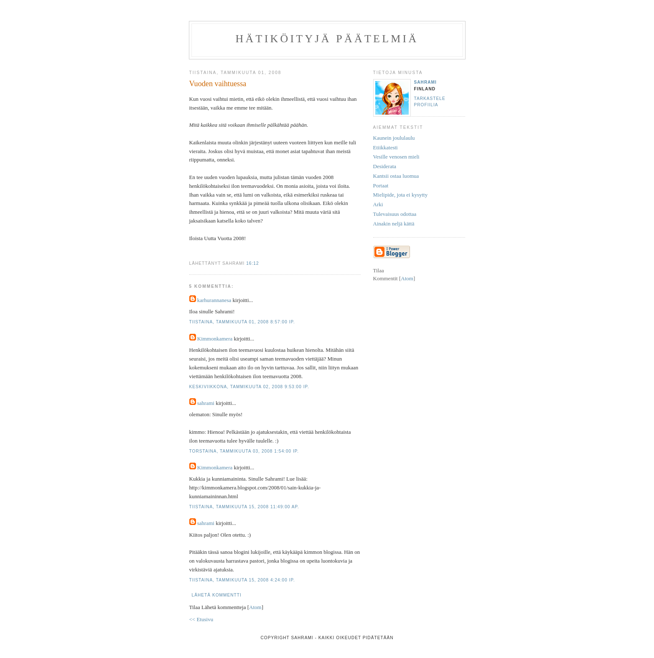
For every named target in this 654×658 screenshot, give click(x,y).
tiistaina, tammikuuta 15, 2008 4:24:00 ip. (242, 580)
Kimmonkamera (214, 338)
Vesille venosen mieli (396, 157)
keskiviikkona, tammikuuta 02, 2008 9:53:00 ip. (249, 386)
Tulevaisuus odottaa (395, 214)
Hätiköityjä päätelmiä (327, 39)
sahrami (205, 403)
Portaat (381, 185)
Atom (255, 607)
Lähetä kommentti (217, 595)
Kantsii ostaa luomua (396, 176)
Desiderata (385, 166)
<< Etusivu (201, 619)
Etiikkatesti (385, 147)
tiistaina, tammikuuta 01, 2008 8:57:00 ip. (242, 322)
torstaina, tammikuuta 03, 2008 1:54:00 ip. (244, 451)
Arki (378, 204)
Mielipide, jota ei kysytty (400, 195)
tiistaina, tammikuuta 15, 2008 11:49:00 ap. (244, 506)
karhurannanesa (214, 300)
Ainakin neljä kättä (394, 223)
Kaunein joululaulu (394, 138)
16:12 (252, 263)
